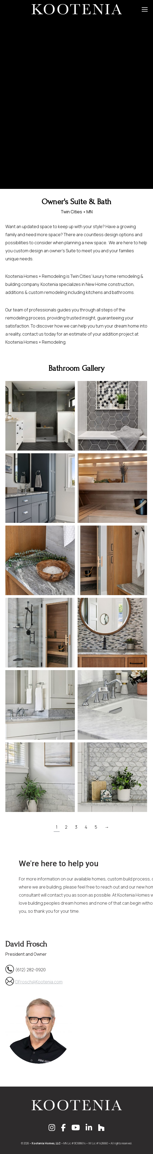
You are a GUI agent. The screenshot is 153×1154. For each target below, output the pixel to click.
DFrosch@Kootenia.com (39, 982)
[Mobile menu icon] (145, 9)
